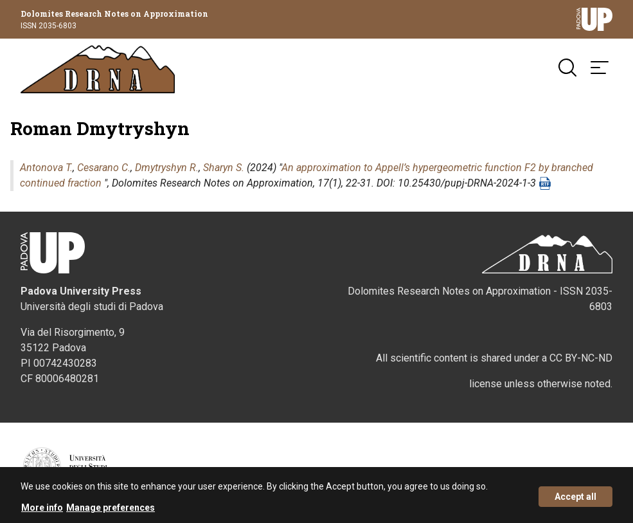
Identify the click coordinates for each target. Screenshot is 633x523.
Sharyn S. (223, 167)
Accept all (575, 500)
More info (42, 511)
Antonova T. (46, 167)
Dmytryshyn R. (167, 167)
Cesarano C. (103, 167)
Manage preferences (110, 511)
